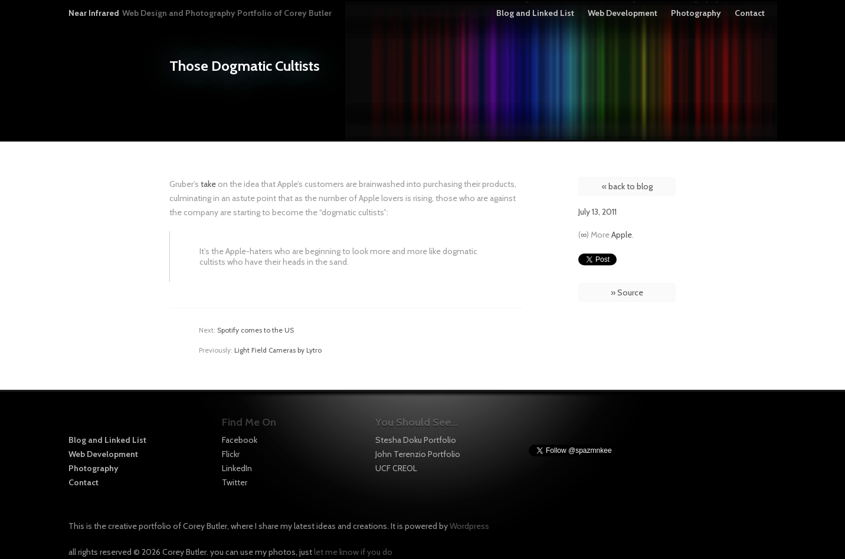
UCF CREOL (396, 468)
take (208, 184)
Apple (621, 234)
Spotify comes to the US (255, 330)
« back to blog (627, 186)
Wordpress (469, 526)
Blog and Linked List (535, 13)
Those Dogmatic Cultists (244, 65)
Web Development (622, 13)
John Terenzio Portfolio (417, 454)
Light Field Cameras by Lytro (278, 350)
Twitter (234, 482)
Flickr (231, 454)
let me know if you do (353, 552)
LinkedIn (237, 468)
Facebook (239, 440)
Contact (750, 13)
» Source (627, 292)
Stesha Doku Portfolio (415, 440)
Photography (696, 13)
